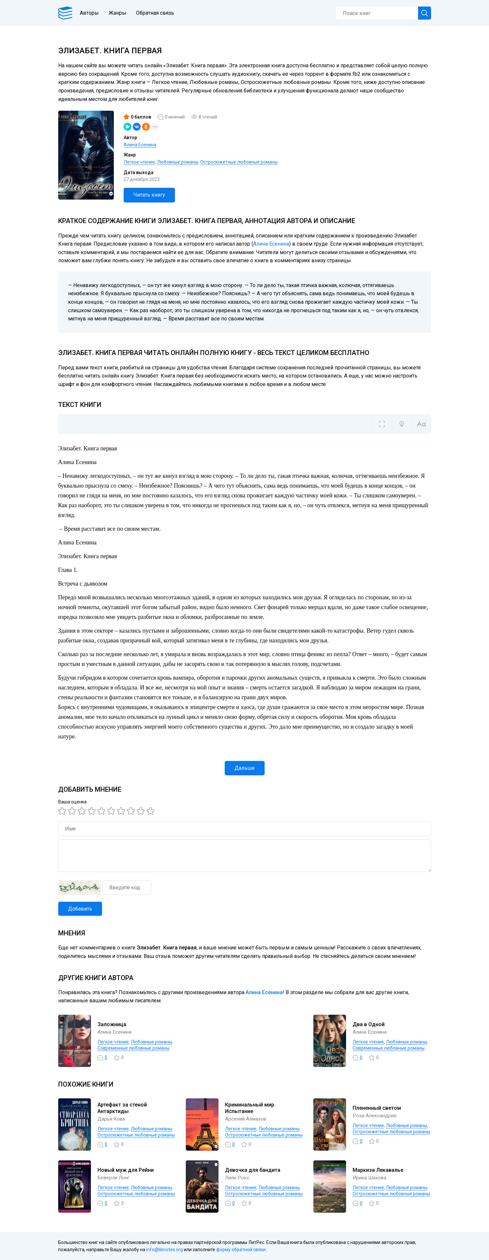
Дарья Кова (112, 1119)
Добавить (80, 909)
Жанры (120, 13)
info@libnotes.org (164, 1249)
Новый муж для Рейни (125, 1170)
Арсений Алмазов (247, 1119)
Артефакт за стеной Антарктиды (122, 1108)
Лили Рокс (238, 1177)
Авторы (91, 13)
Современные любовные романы (133, 1048)
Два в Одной (369, 1024)
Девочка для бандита (252, 1170)
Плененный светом (377, 1108)
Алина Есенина (140, 144)
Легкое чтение (139, 162)
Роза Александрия (375, 1115)
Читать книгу (149, 195)
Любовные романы (177, 162)
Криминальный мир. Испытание (250, 1108)
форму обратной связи (241, 1249)
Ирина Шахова (370, 1177)
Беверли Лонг (114, 1177)
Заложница (111, 1024)
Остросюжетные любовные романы (239, 162)
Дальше (245, 768)
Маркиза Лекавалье (378, 1170)
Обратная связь (157, 13)
